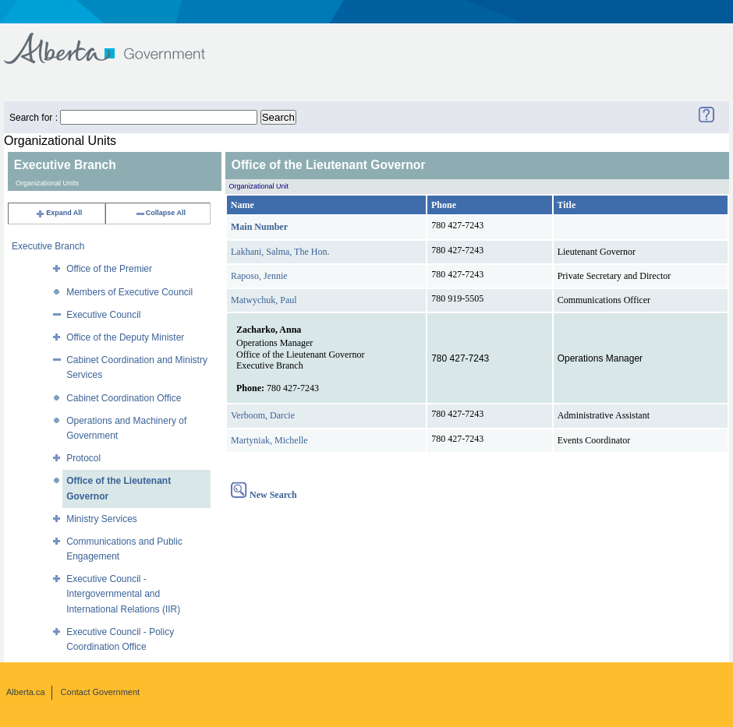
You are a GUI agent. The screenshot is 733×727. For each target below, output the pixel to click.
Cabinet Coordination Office (123, 398)
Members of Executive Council (129, 292)
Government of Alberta (117, 41)
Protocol (83, 458)
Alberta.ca (25, 692)
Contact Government (100, 692)
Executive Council (103, 314)
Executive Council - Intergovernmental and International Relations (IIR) (123, 593)
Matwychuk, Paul (264, 300)
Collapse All (160, 213)
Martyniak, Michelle (269, 440)
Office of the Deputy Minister (125, 337)
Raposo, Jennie (259, 275)
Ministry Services (101, 518)
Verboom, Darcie (263, 415)
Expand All (58, 213)
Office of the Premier (109, 268)
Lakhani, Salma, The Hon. (280, 251)
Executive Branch (48, 246)
